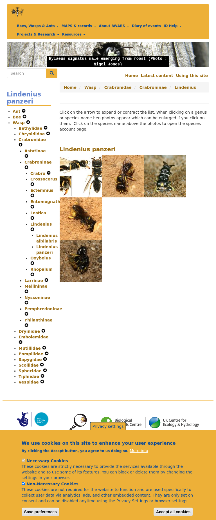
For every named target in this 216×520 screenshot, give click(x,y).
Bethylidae (31, 128)
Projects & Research (38, 34)
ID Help (173, 26)
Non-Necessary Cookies (52, 493)
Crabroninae (38, 162)
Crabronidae (32, 139)
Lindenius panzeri (88, 149)
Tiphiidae (29, 376)
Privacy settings (108, 435)
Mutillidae (30, 348)
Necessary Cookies (47, 470)
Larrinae (34, 280)
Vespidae (29, 382)
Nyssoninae (37, 297)
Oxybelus (40, 258)
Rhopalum (41, 269)
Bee (17, 117)
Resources (74, 34)
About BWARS (114, 26)
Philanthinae (38, 320)
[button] (22, 54)
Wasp (19, 122)
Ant (17, 111)
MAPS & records (79, 26)
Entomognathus (47, 201)
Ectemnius (41, 190)
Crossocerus (43, 179)
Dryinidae (30, 331)
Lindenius (41, 224)
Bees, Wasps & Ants (38, 26)
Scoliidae (29, 365)
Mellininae (36, 286)
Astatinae (35, 151)
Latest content (157, 75)
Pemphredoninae (43, 309)
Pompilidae (32, 354)
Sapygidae (31, 359)
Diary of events (146, 26)
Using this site (192, 75)
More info (139, 459)
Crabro (38, 173)
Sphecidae (31, 371)
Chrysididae (32, 134)
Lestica (38, 213)
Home (131, 75)
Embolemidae (33, 337)
